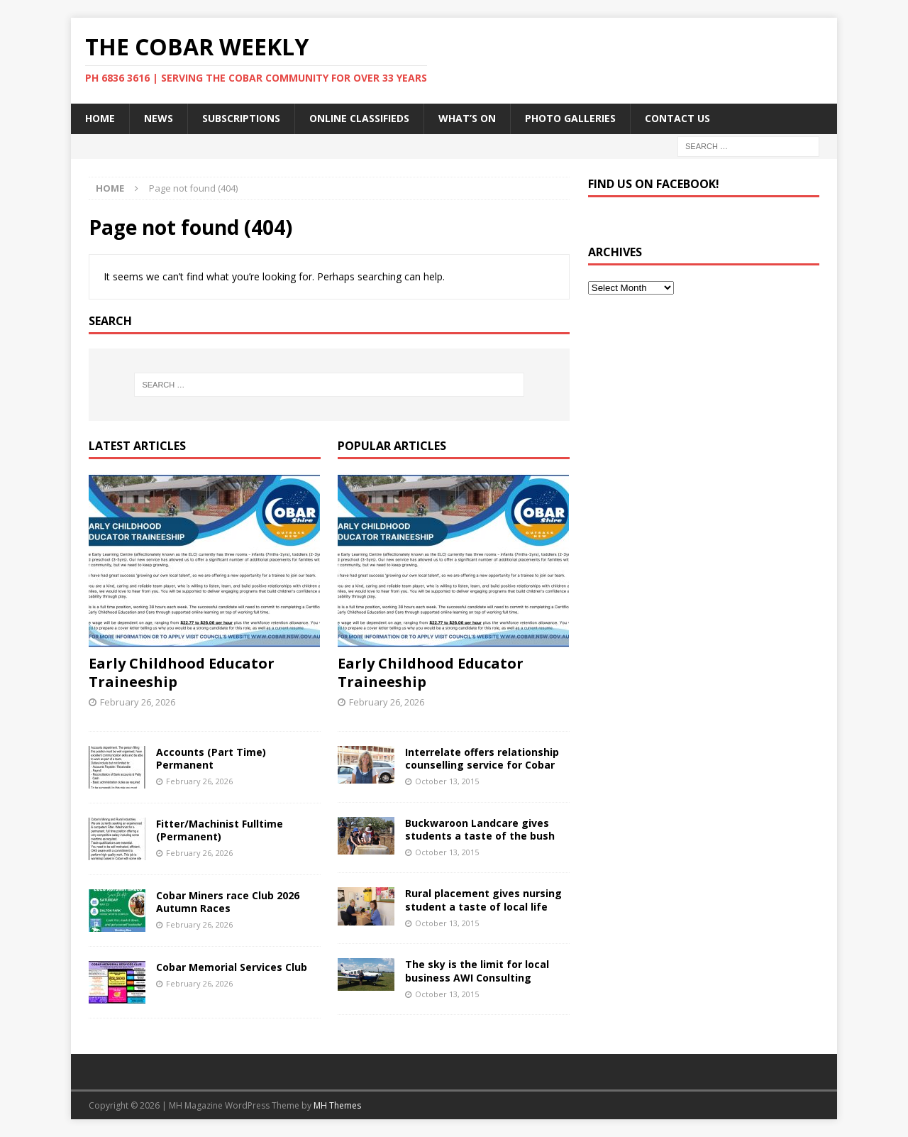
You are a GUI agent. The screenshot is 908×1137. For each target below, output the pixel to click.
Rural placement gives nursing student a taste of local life (483, 899)
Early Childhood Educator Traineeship (182, 672)
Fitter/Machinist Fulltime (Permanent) (219, 830)
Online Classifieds (359, 118)
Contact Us (677, 118)
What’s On (467, 118)
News (158, 118)
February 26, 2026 (137, 702)
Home (100, 118)
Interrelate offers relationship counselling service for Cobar (482, 758)
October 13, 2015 (447, 781)
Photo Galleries (570, 118)
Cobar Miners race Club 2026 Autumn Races (227, 902)
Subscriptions (241, 118)
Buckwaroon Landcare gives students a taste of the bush (480, 829)
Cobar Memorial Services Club (231, 967)
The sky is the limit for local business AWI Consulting (477, 970)
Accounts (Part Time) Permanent (211, 758)
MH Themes (337, 1105)
